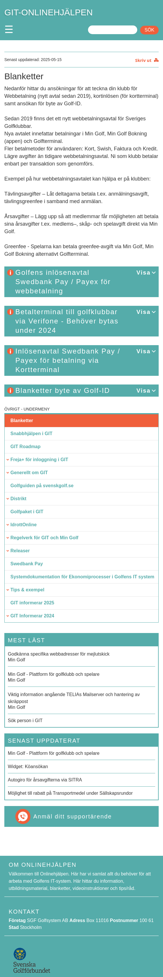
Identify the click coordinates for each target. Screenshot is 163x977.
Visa (143, 272)
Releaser (20, 550)
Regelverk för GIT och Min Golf (44, 537)
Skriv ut (143, 60)
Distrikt (18, 498)
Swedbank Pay (26, 563)
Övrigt (12, 409)
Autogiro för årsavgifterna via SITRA (45, 779)
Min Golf (81, 656)
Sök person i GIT (25, 720)
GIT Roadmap (25, 446)
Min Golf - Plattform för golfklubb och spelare (54, 753)
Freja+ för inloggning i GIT (39, 459)
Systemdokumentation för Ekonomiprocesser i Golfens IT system (82, 576)
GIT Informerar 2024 (32, 615)
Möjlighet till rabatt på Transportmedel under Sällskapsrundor (70, 793)
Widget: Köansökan (28, 766)
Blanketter (21, 420)
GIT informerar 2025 (32, 602)
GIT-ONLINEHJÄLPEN (48, 12)
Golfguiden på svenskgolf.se (42, 485)
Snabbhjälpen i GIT (31, 433)
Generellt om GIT (29, 472)
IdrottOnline (23, 524)
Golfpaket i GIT (26, 511)
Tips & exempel (27, 589)
